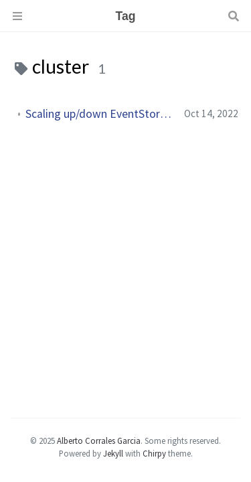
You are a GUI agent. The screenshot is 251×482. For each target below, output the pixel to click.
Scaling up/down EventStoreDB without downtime (99, 113)
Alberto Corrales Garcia (99, 440)
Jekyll (113, 453)
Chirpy (154, 453)
